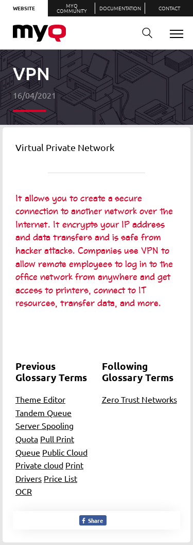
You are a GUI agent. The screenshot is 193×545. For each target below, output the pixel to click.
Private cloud (39, 465)
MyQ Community (72, 8)
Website (24, 8)
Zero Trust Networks (139, 399)
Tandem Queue (43, 412)
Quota (26, 439)
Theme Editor (40, 399)
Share (92, 520)
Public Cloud (64, 452)
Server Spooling (44, 425)
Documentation (120, 8)
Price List (60, 478)
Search (143, 33)
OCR (23, 491)
